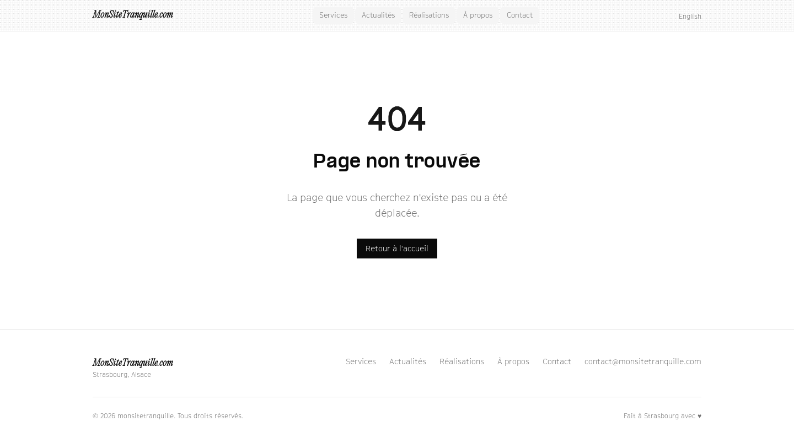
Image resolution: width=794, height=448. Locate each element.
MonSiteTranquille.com (133, 15)
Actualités (378, 14)
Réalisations (429, 14)
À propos (477, 14)
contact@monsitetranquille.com (642, 361)
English (690, 16)
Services (333, 14)
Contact (520, 14)
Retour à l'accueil (397, 248)
